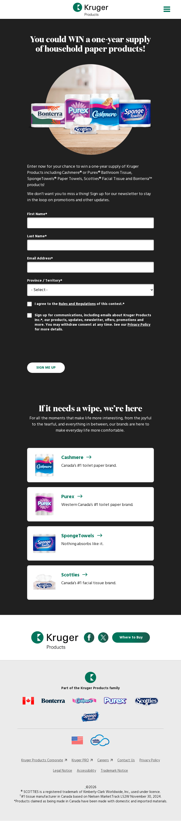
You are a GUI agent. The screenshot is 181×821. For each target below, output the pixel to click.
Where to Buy (131, 637)
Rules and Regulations (77, 304)
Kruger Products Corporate (42, 760)
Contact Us (126, 760)
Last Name (36, 236)
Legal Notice (62, 771)
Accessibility (86, 771)
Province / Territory (43, 280)
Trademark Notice (114, 771)
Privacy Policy (139, 325)
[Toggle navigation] (167, 9)
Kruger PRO (80, 760)
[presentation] (63, 347)
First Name (36, 214)
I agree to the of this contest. (79, 304)
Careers (103, 760)
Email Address (39, 258)
